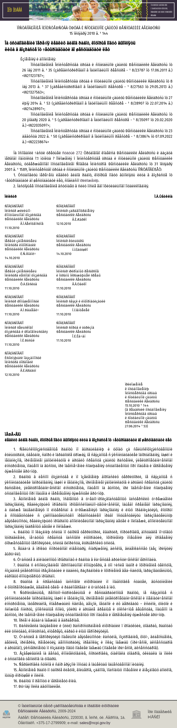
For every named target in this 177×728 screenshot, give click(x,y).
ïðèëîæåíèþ (89, 181)
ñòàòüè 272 (72, 153)
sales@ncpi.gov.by (95, 723)
